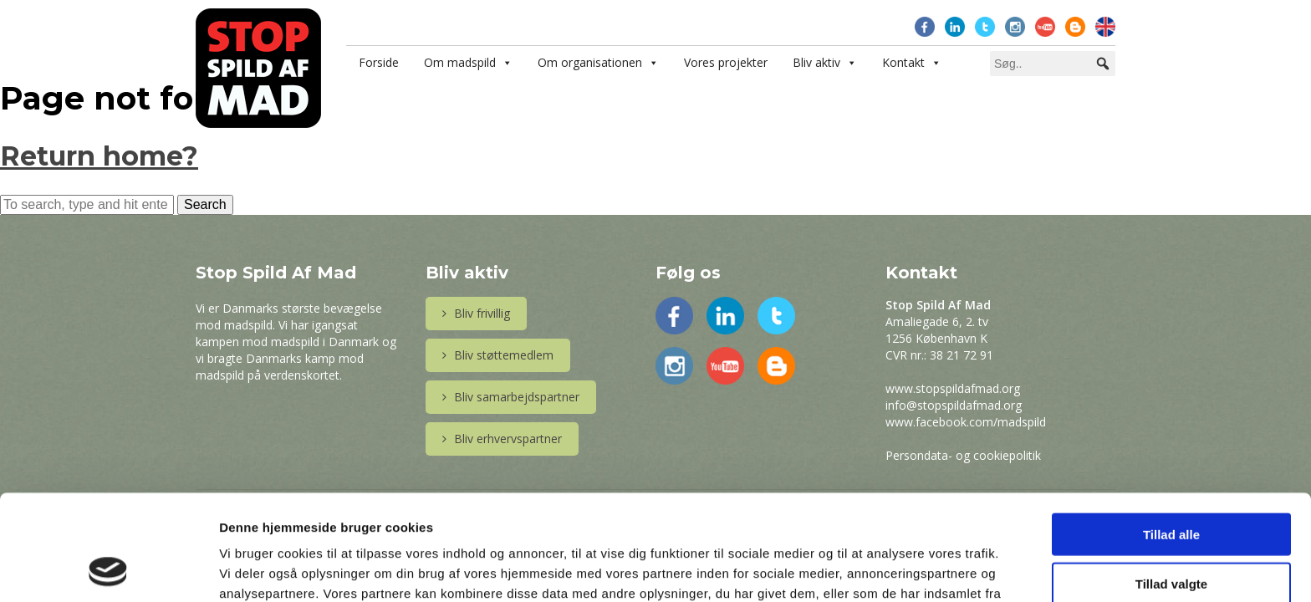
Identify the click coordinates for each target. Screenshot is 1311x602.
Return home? (99, 156)
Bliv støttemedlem (497, 355)
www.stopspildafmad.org (952, 388)
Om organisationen (590, 62)
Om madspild (460, 62)
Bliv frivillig (476, 313)
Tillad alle (1171, 435)
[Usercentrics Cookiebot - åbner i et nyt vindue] (108, 569)
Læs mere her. (428, 515)
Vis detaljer (869, 569)
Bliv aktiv (816, 62)
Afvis (1171, 534)
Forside (379, 62)
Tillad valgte (1171, 484)
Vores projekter (726, 62)
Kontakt (903, 62)
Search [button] (205, 204)
